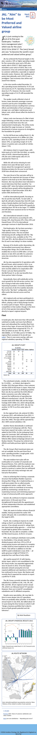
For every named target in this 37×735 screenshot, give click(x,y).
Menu (4, 9)
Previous (5, 714)
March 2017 (30, 15)
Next (4, 718)
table (3, 337)
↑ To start (6, 711)
